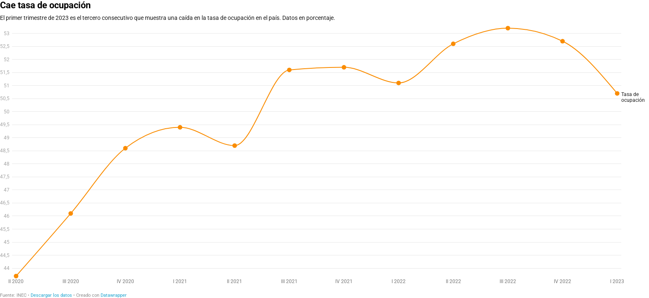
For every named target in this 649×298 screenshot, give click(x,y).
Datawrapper (114, 295)
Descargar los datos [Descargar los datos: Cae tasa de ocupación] (51, 295)
